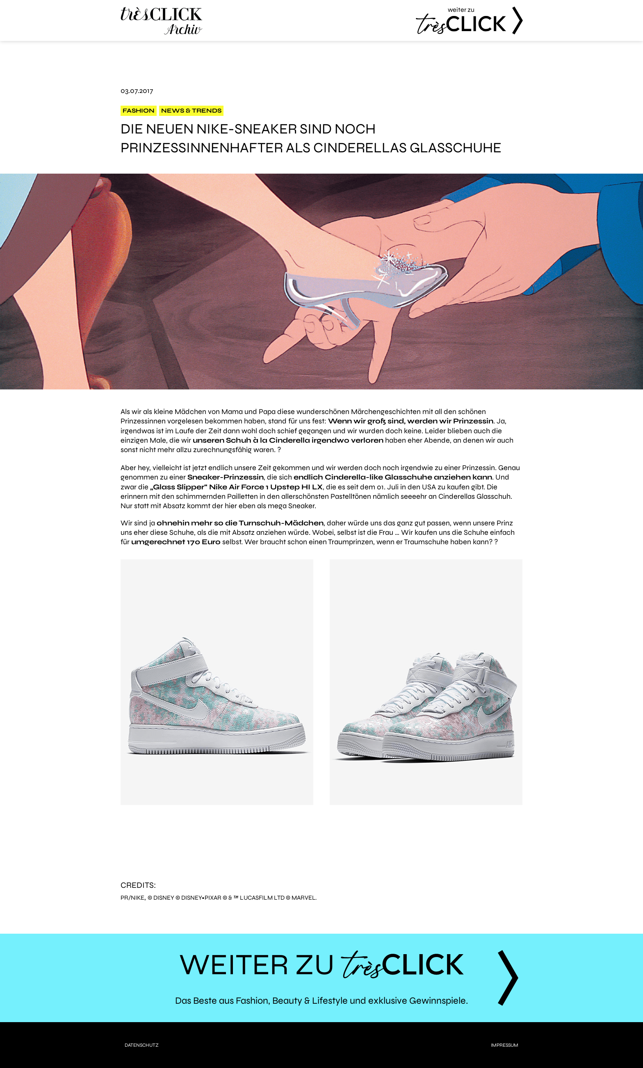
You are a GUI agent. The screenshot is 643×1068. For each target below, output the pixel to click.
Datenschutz (142, 1045)
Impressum (504, 1045)
